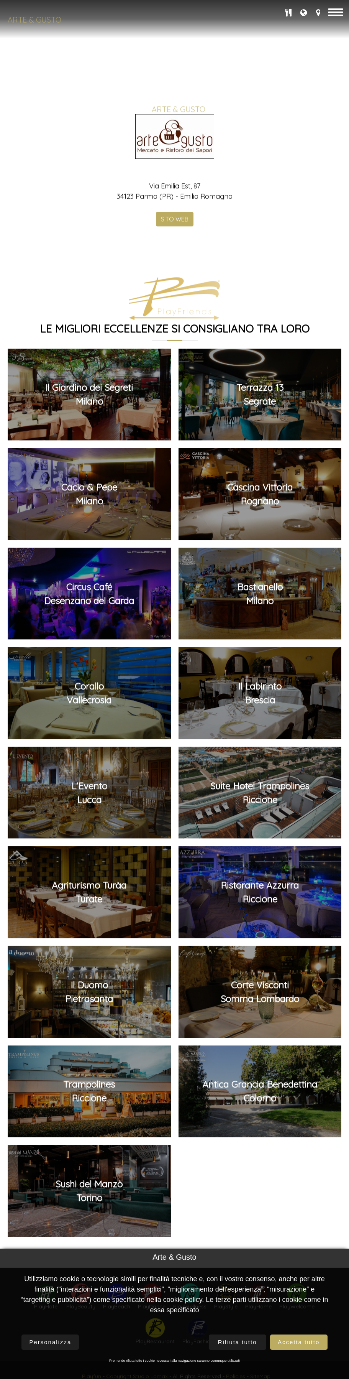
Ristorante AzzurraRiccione (260, 1062)
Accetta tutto (299, 1342)
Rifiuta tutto (237, 1342)
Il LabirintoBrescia (260, 862)
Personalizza (50, 1342)
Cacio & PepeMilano (89, 663)
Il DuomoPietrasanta (89, 1161)
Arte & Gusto (34, 20)
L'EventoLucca (89, 962)
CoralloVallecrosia (89, 862)
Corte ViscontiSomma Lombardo (260, 1161)
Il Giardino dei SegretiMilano (89, 564)
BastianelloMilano (260, 763)
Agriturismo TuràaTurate (89, 1062)
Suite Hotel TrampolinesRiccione (259, 962)
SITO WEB (174, 389)
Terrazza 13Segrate (259, 564)
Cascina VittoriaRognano (260, 663)
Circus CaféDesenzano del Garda (89, 763)
